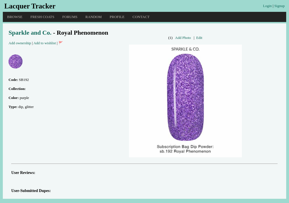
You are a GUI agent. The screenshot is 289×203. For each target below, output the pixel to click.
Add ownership (19, 43)
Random (94, 17)
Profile (117, 17)
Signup (279, 6)
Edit (199, 38)
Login (267, 6)
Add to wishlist (44, 43)
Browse (14, 17)
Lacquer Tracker (29, 6)
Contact (141, 17)
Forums (69, 17)
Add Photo (183, 38)
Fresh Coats (42, 17)
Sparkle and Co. (29, 32)
